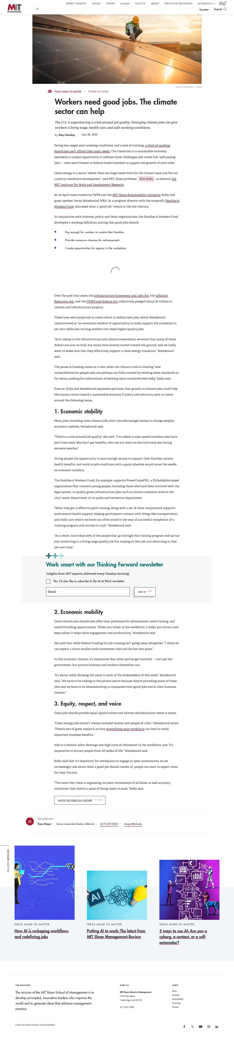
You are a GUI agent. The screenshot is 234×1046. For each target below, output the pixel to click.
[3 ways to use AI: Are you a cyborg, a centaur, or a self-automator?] (189, 910)
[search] (220, 13)
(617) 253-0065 (109, 831)
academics (205, 3)
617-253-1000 (127, 1014)
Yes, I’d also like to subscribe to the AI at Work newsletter (88, 588)
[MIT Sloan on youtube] (200, 1036)
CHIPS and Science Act (102, 308)
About (155, 3)
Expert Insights (76, 3)
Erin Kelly (146, 186)
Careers (175, 1002)
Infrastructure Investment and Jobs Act (121, 303)
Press (174, 998)
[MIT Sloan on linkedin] (216, 1035)
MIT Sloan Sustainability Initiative (136, 202)
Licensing (176, 1010)
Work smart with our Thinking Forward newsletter (104, 571)
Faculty (140, 3)
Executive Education (179, 3)
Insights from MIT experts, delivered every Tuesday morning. (87, 581)
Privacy (175, 1014)
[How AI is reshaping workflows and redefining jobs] (45, 900)
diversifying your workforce (125, 736)
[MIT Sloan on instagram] (208, 1035)
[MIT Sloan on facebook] (184, 1035)
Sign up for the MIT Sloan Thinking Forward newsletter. (123, 13)
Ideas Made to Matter (68, 99)
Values (96, 3)
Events (110, 3)
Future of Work (98, 99)
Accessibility (177, 1006)
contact (204, 13)
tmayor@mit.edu (133, 831)
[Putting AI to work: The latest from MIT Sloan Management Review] (117, 912)
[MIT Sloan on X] (192, 1035)
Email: (52, 599)
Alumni (125, 3)
